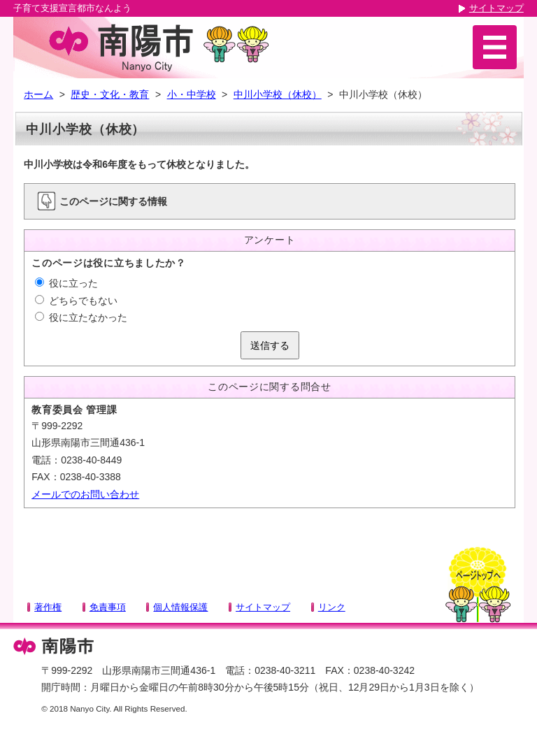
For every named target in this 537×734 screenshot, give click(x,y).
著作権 (48, 607)
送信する (269, 345)
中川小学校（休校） (278, 94)
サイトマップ (496, 8)
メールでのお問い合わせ (85, 494)
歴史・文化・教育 (110, 94)
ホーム (38, 94)
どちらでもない (76, 300)
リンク (331, 607)
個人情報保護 (180, 607)
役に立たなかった (81, 317)
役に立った (66, 283)
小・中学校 (191, 94)
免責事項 (108, 607)
